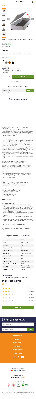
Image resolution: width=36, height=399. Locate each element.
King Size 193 (5, 57)
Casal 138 (20, 53)
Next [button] (4, 37)
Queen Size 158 (28, 53)
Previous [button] (4, 8)
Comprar (23, 77)
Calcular (30, 90)
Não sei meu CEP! (6, 93)
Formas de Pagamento (19, 81)
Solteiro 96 (13, 53)
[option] (4, 11)
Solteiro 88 (5, 53)
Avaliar (18, 307)
